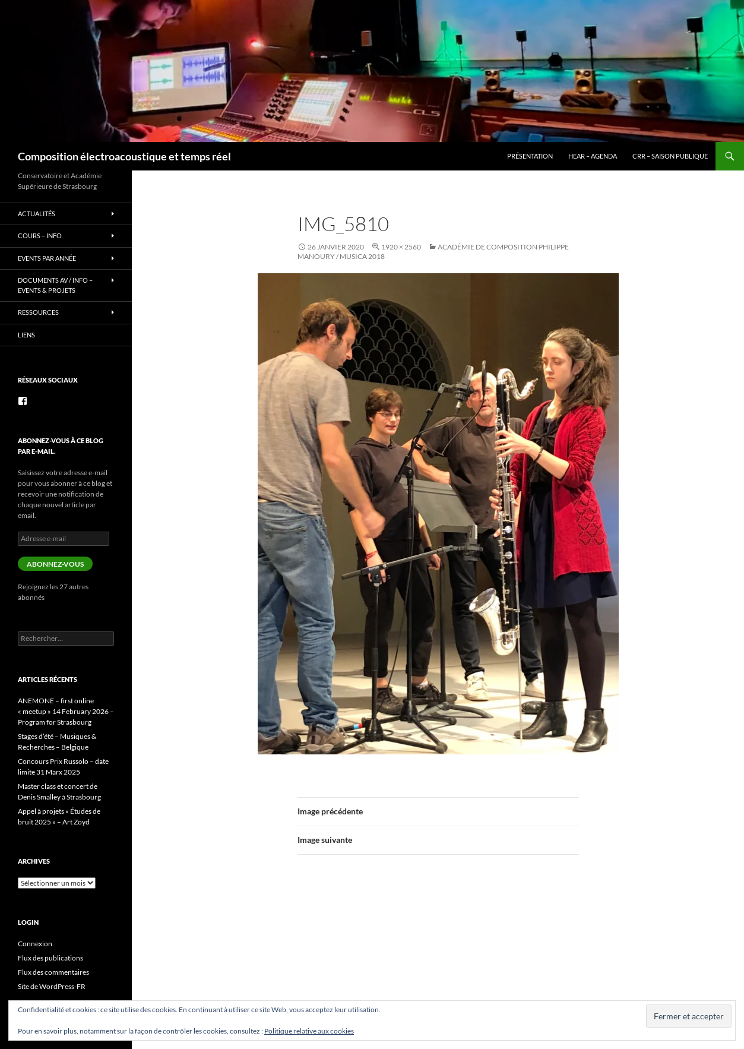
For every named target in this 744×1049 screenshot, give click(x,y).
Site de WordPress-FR (52, 986)
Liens (26, 335)
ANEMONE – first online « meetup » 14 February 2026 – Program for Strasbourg (66, 711)
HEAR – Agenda (592, 156)
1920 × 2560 (401, 246)
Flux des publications (50, 957)
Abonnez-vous (55, 564)
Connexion (35, 943)
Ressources (38, 312)
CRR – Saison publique (670, 156)
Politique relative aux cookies (309, 1030)
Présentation (530, 156)
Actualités (36, 213)
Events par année (47, 258)
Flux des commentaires (53, 972)
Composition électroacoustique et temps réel (124, 156)
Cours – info (40, 235)
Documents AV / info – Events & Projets (55, 285)
